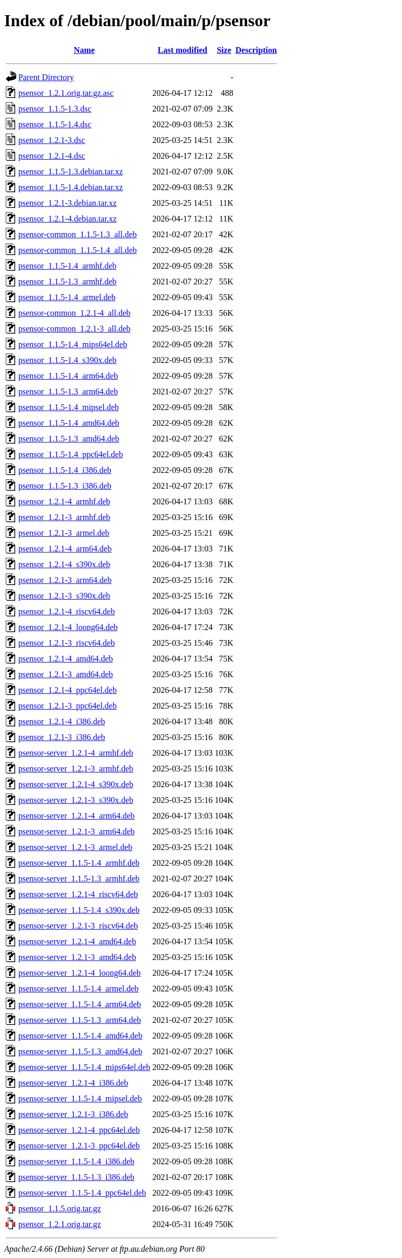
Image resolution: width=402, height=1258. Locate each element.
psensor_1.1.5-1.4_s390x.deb (67, 360)
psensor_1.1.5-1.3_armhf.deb (67, 281)
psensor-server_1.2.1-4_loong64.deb (79, 972)
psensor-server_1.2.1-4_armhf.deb (75, 752)
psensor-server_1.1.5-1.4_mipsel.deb (80, 1098)
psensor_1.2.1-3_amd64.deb (65, 674)
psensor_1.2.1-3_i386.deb (61, 737)
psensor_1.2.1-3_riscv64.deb (66, 642)
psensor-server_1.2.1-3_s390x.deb (75, 800)
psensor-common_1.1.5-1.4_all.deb (77, 250)
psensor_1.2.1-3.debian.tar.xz (67, 202)
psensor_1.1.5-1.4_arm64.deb (68, 375)
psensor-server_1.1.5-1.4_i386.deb (76, 1161)
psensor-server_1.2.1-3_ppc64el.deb (79, 1145)
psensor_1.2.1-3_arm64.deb (64, 580)
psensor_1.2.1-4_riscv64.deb (66, 611)
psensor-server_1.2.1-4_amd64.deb (77, 941)
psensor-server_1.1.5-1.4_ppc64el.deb (82, 1192)
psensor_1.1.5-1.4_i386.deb (64, 470)
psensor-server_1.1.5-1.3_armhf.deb (79, 878)
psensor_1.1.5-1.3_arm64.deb (68, 391)
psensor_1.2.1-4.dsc (51, 155)
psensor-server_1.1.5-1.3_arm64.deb (79, 1020)
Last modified (182, 50)
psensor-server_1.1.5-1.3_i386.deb (76, 1177)
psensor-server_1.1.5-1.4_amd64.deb (80, 1035)
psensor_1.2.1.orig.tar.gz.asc (66, 93)
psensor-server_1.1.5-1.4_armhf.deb (79, 862)
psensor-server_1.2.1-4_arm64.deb (76, 815)
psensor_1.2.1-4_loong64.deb (68, 627)
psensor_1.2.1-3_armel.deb (63, 532)
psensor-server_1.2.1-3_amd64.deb (77, 957)
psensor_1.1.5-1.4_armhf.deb (67, 265)
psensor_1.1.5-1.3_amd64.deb (68, 438)
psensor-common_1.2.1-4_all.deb (74, 312)
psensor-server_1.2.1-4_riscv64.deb (78, 894)
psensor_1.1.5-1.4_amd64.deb (68, 422)
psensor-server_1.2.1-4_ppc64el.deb (79, 1129)
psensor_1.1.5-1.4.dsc (55, 124)
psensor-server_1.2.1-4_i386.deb (73, 1082)
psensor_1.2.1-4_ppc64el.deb (67, 690)
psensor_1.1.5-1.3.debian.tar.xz (70, 171)
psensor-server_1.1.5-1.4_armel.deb (78, 988)
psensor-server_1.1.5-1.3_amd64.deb (80, 1051)
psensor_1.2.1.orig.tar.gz (59, 1224)
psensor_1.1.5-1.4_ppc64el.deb (70, 454)
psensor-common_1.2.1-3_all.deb (74, 328)
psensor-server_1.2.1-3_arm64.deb (76, 831)
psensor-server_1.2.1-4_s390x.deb (75, 784)
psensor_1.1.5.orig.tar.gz (59, 1208)
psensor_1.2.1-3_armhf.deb (64, 517)
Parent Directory (46, 77)
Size (224, 50)
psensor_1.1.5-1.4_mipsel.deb (68, 407)
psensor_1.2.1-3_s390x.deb (64, 595)
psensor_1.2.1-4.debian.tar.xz (67, 218)
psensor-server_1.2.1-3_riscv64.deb (78, 925)
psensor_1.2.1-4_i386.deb (61, 721)
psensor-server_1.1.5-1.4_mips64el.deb (84, 1067)
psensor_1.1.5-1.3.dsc (55, 108)
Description (256, 50)
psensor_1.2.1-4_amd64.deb (65, 658)
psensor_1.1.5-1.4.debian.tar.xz (70, 187)
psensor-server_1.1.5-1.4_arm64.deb (79, 1004)
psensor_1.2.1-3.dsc (51, 140)
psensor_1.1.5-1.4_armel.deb (67, 297)
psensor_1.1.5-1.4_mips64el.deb (72, 344)
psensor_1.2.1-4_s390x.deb (64, 564)
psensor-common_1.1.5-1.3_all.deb (77, 234)
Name (84, 50)
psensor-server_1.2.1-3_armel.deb (75, 847)
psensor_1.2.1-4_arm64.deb (64, 548)
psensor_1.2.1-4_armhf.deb (64, 501)
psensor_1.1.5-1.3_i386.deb (64, 485)
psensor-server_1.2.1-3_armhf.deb (75, 768)
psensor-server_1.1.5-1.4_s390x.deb (79, 910)
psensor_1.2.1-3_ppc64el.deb (67, 705)
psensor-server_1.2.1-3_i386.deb (73, 1114)
